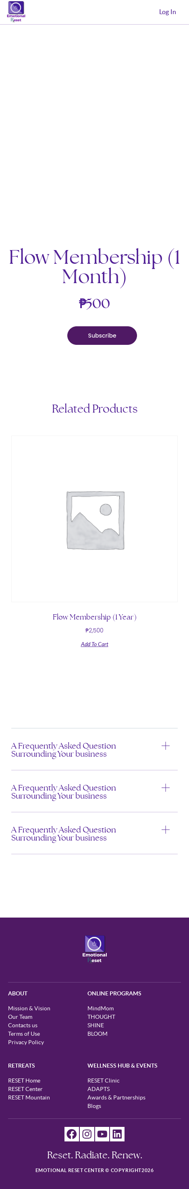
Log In (167, 12)
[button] (94, 756)
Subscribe (102, 336)
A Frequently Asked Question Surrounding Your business (63, 750)
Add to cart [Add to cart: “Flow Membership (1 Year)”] (94, 644)
